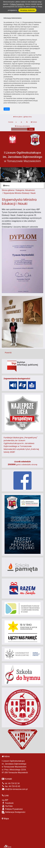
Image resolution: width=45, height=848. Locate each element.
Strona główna (17, 116)
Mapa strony (28, 116)
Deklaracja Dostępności (13, 812)
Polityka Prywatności (12, 809)
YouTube (7, 806)
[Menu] (22, 185)
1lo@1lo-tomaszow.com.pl (14, 789)
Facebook (8, 803)
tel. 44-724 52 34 (11, 783)
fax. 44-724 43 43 (11, 786)
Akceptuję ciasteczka (27, 10)
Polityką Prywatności (17, 4)
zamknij (7, 109)
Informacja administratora (22, 126)
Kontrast (34, 122)
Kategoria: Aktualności (25, 190)
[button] (42, 174)
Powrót (8, 352)
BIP (5, 800)
